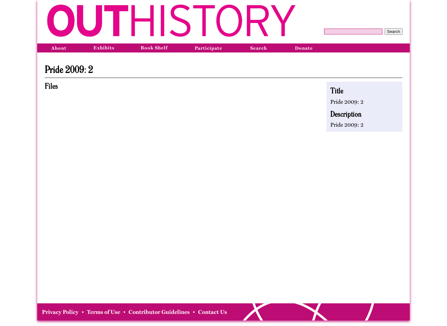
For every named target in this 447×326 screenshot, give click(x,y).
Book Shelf (154, 48)
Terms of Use (103, 312)
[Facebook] (374, 47)
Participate (208, 48)
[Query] (353, 31)
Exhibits (104, 48)
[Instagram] (388, 47)
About (58, 48)
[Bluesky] (402, 47)
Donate (304, 48)
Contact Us (212, 312)
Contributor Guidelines (159, 312)
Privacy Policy (60, 312)
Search (393, 31)
